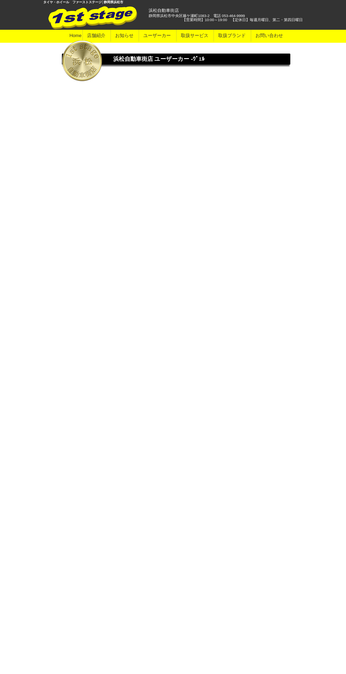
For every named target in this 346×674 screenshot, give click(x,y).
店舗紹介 (96, 35)
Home (75, 35)
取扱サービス (194, 35)
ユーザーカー (157, 35)
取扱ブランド (232, 35)
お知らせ (124, 35)
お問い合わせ (269, 35)
